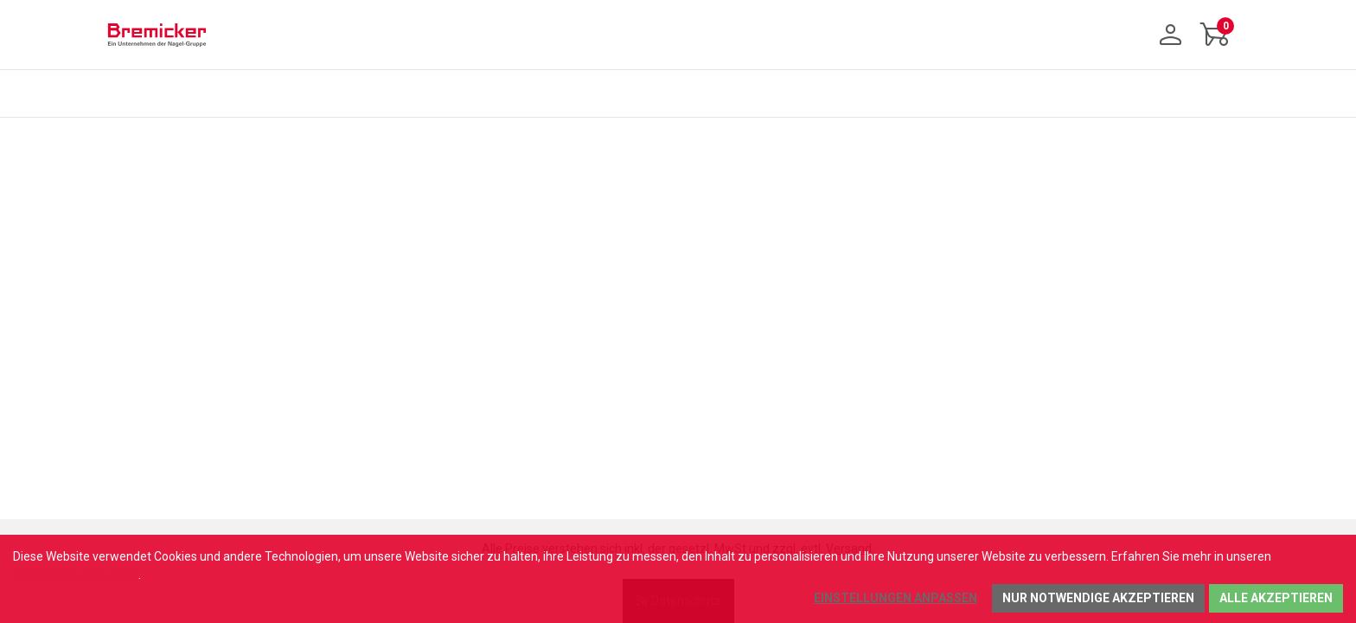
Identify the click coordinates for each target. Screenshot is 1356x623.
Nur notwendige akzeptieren (1098, 598)
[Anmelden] (1171, 34)
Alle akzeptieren (1276, 598)
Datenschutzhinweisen (75, 574)
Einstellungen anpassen (895, 598)
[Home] (157, 34)
